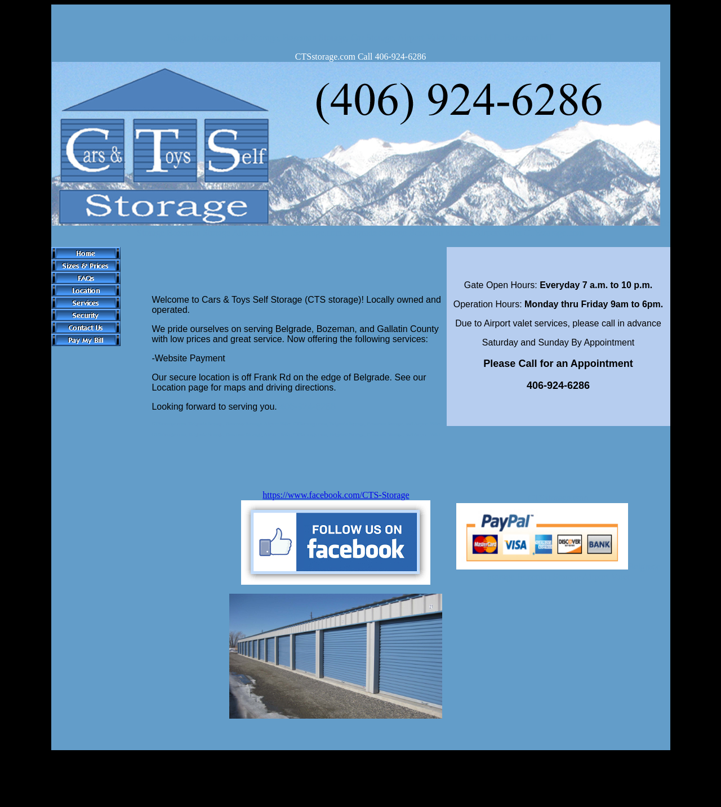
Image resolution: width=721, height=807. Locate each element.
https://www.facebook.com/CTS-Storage (335, 495)
